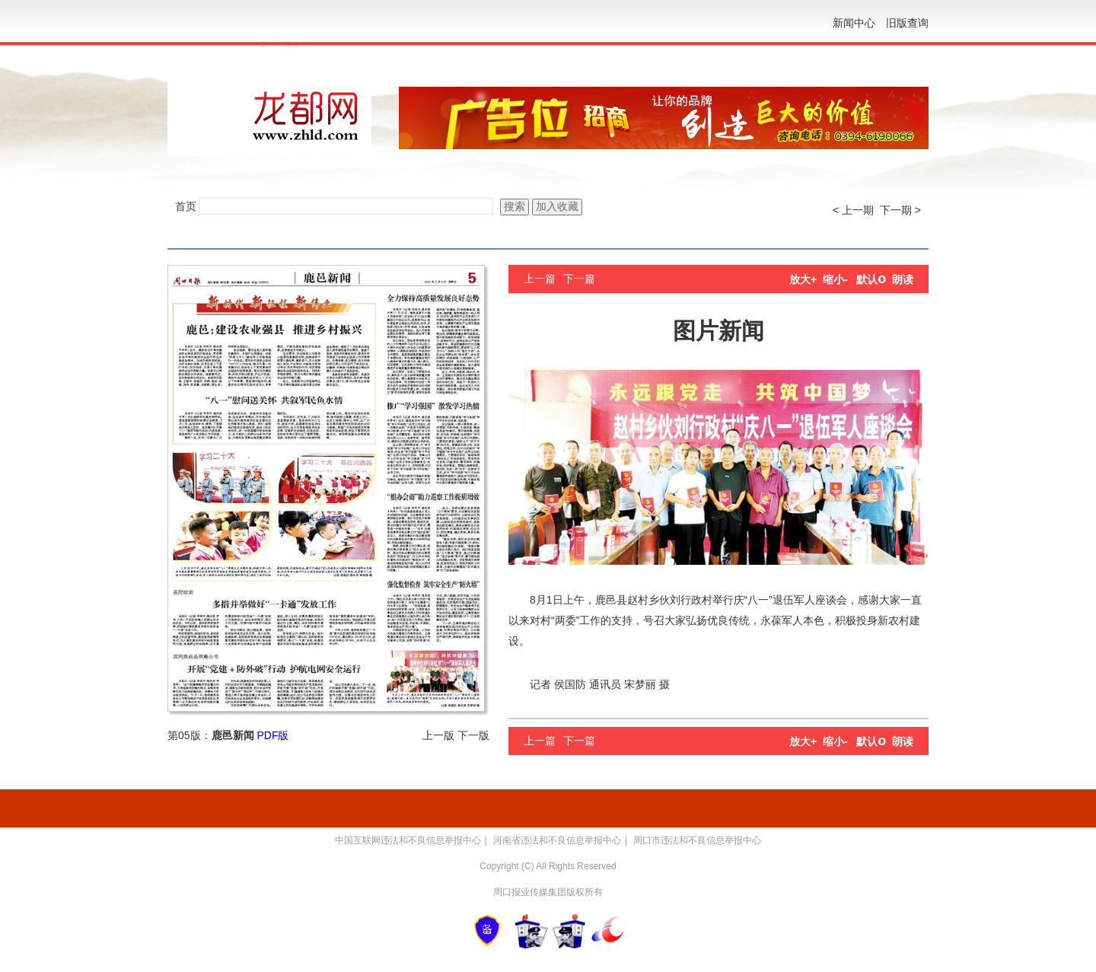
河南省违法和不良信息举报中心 (557, 840)
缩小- (835, 279)
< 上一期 (853, 210)
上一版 (438, 735)
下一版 (473, 735)
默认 (871, 279)
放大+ (803, 279)
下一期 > (900, 210)
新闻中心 (854, 23)
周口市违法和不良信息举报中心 (697, 840)
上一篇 (540, 278)
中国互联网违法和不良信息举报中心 (408, 840)
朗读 (902, 279)
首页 (185, 206)
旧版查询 (907, 23)
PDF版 (272, 735)
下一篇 (579, 278)
